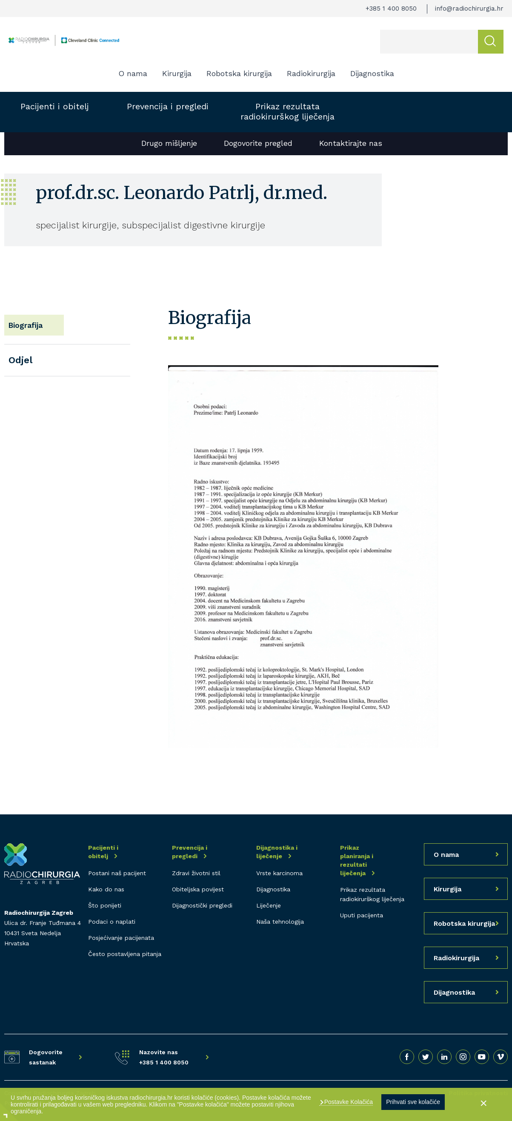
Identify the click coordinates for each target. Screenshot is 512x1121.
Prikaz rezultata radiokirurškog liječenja (287, 111)
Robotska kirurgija (239, 73)
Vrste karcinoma (279, 873)
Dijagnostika (372, 73)
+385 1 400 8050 (391, 8)
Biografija (31, 321)
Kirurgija (177, 73)
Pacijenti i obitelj (54, 106)
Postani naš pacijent (117, 873)
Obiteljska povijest (198, 889)
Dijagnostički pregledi (202, 905)
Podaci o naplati (111, 921)
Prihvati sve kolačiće (413, 1101)
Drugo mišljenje (169, 143)
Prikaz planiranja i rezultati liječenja (356, 860)
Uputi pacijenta (361, 915)
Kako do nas (106, 889)
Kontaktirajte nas (350, 143)
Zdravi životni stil (196, 873)
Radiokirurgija (311, 73)
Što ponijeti (104, 905)
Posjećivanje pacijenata (121, 937)
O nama (132, 73)
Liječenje (268, 905)
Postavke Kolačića (348, 1101)
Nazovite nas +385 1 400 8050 (164, 1057)
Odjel (20, 353)
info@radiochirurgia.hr (469, 8)
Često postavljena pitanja (124, 953)
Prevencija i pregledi (168, 106)
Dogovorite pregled (258, 143)
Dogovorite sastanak (46, 1057)
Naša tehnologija (280, 921)
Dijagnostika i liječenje (276, 851)
